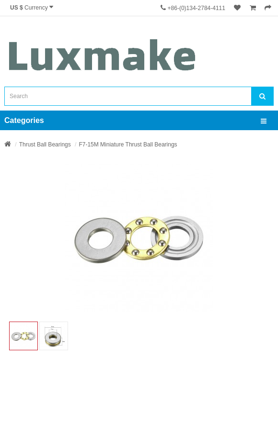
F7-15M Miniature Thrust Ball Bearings (128, 144)
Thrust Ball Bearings (45, 144)
